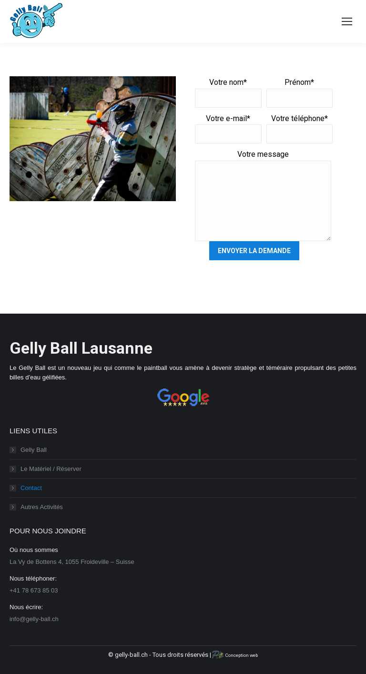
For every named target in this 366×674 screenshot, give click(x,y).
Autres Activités (41, 507)
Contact (31, 487)
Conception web (234, 655)
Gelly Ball (33, 449)
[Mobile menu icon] (346, 21)
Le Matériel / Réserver (50, 468)
